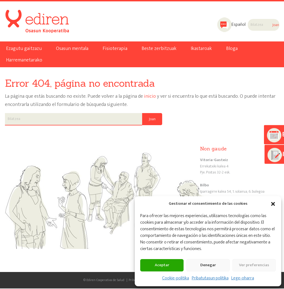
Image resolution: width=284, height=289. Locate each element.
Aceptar (162, 265)
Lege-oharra (242, 278)
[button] (273, 204)
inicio (150, 97)
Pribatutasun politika (210, 278)
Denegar (208, 265)
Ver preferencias (254, 265)
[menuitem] (230, 25)
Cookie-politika (175, 278)
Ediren (26, 15)
